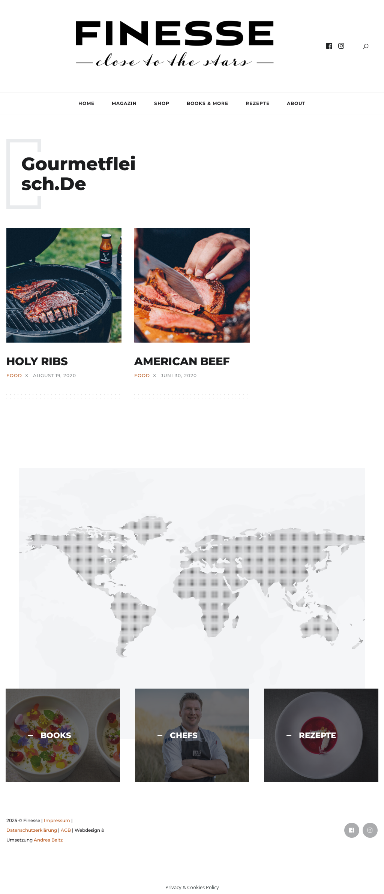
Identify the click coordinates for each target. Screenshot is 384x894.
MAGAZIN (124, 103)
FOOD (14, 375)
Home (86, 103)
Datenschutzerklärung (31, 830)
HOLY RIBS (37, 361)
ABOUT (296, 103)
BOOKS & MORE (207, 103)
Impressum (57, 820)
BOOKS (49, 735)
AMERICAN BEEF (182, 361)
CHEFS (178, 735)
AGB (66, 830)
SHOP (162, 103)
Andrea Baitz (48, 840)
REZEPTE (258, 103)
